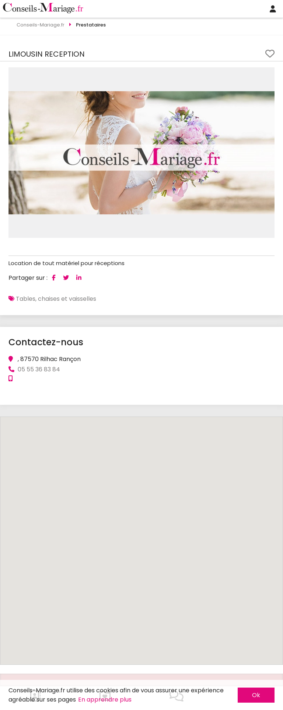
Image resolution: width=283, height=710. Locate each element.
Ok (256, 695)
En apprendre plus (105, 699)
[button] (268, 74)
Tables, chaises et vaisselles (56, 299)
